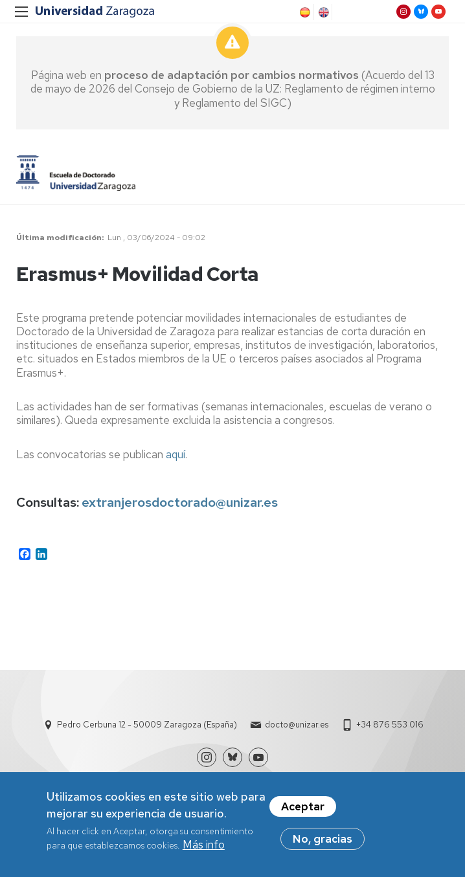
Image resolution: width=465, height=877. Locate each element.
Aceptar (302, 810)
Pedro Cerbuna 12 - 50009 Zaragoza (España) (147, 724)
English (322, 12)
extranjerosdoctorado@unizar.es (180, 502)
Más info (204, 848)
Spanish (304, 12)
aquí (175, 454)
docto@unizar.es (296, 724)
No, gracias (322, 843)
